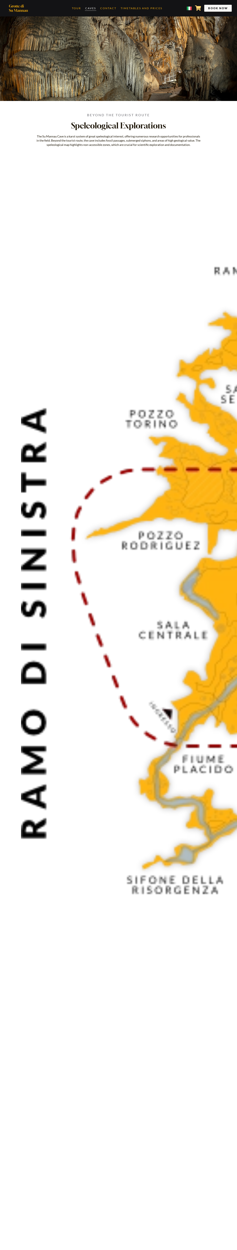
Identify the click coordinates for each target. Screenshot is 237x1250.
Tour (76, 8)
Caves (90, 8)
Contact (108, 8)
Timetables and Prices (141, 8)
